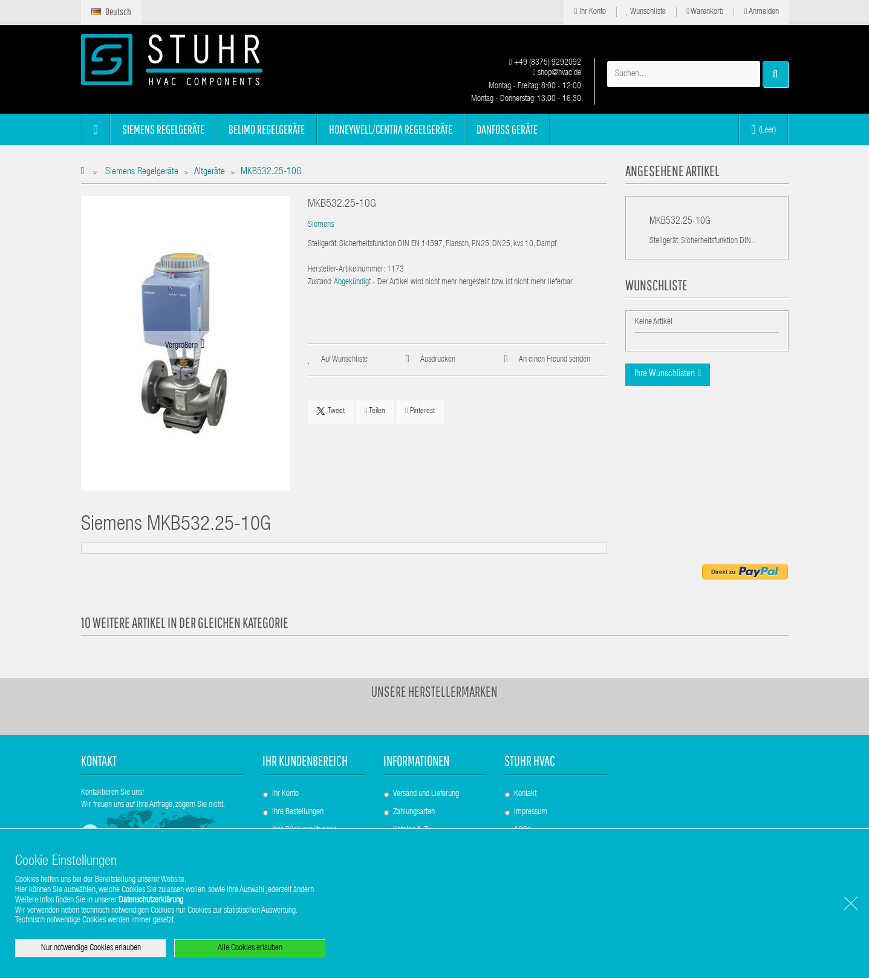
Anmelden (761, 11)
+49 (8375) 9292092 (545, 63)
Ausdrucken (437, 360)
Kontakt (525, 794)
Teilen (375, 411)
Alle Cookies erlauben (250, 948)
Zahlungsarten (414, 812)
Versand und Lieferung (426, 794)
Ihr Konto (589, 11)
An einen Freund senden (554, 360)
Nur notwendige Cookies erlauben (91, 948)
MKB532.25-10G (680, 222)
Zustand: (320, 282)
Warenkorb (704, 11)
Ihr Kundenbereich (305, 760)
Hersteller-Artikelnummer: (346, 270)
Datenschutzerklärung (151, 900)
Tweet (331, 411)
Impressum (530, 812)
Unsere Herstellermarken (434, 691)
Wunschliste (646, 11)
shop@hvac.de (556, 73)
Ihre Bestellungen (298, 812)
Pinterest (420, 411)
